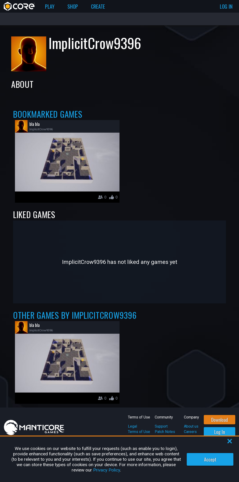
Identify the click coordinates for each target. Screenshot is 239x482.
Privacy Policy (106, 470)
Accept (210, 459)
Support (161, 426)
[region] (119, 459)
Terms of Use (139, 431)
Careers (190, 431)
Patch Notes (165, 431)
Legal (132, 426)
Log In (219, 431)
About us (191, 426)
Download (219, 419)
